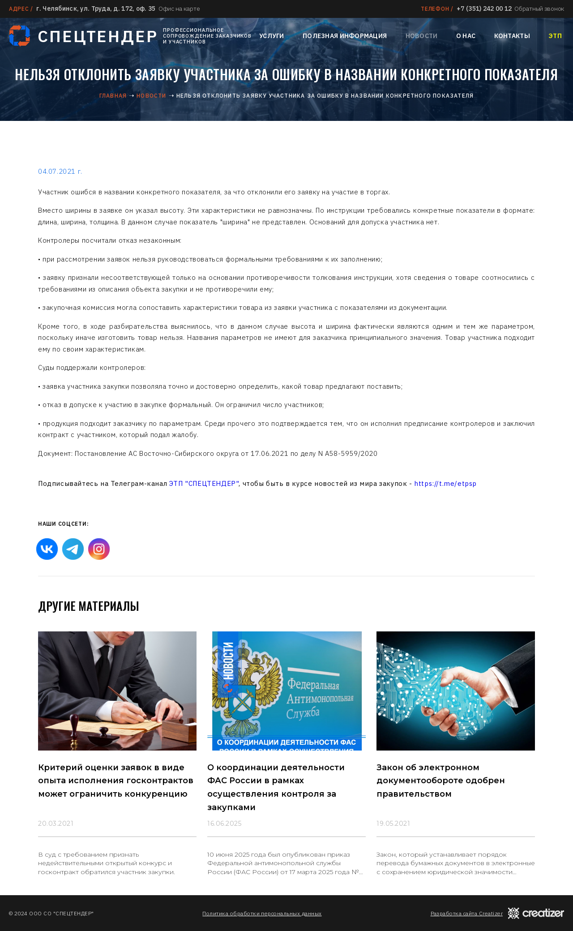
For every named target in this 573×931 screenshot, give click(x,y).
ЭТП (555, 36)
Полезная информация (345, 36)
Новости (422, 36)
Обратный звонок (539, 8)
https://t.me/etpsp (445, 483)
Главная (113, 95)
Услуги (271, 36)
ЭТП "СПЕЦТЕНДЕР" (204, 483)
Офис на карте (179, 8)
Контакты (512, 36)
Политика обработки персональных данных (261, 913)
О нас (465, 36)
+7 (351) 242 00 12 (484, 8)
